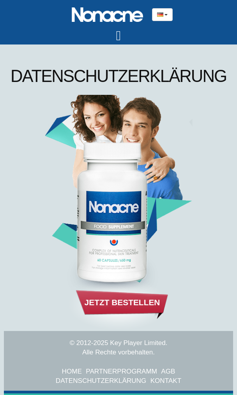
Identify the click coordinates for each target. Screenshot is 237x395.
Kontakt (165, 380)
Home (72, 371)
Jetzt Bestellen (122, 302)
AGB (168, 371)
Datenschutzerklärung (101, 380)
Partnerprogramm (121, 371)
